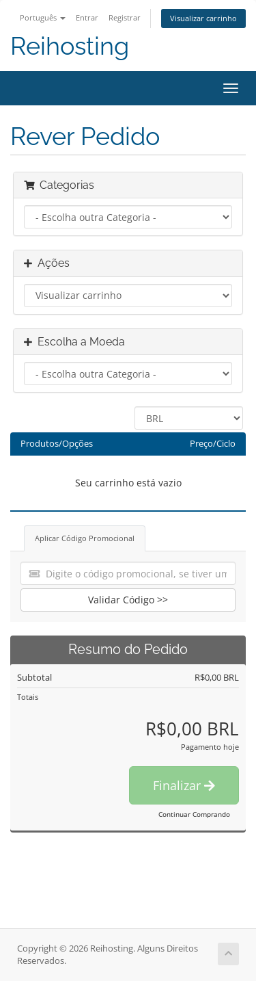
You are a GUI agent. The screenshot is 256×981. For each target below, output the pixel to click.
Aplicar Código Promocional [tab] (84, 538)
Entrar (87, 17)
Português (43, 17)
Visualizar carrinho (203, 18)
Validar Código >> (128, 599)
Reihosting (69, 46)
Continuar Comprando (194, 814)
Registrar (125, 17)
